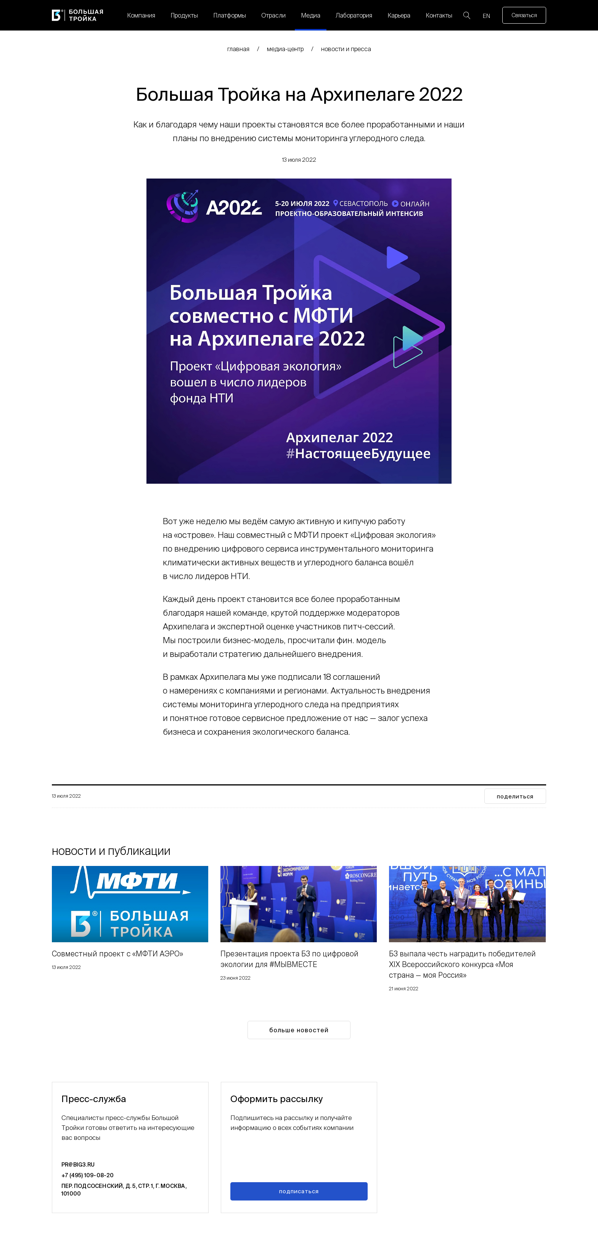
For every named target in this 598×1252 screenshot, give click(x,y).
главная (238, 48)
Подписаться (299, 1191)
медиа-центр (285, 48)
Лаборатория (354, 15)
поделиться (515, 796)
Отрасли (273, 15)
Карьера (398, 15)
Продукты (184, 15)
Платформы (229, 15)
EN (486, 16)
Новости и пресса (346, 48)
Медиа (310, 15)
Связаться (524, 15)
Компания (141, 15)
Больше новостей (299, 1030)
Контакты (439, 15)
